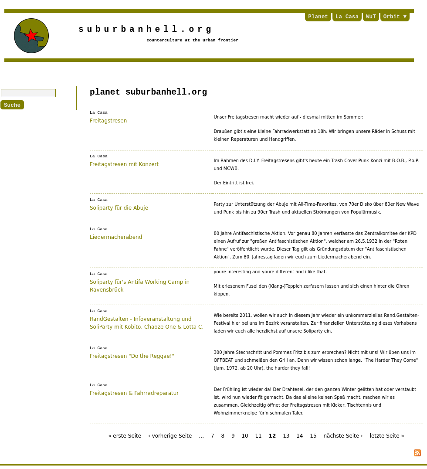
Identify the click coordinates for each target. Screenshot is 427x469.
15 (313, 436)
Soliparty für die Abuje (119, 207)
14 (299, 436)
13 (286, 436)
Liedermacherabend (116, 237)
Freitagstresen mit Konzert (124, 164)
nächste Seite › (343, 436)
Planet (318, 17)
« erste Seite (124, 436)
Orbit (391, 17)
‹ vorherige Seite (170, 436)
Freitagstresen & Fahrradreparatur (134, 393)
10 (244, 436)
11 (258, 436)
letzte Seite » (387, 436)
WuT (371, 17)
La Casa (347, 17)
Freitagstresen (108, 120)
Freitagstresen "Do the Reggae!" (132, 356)
